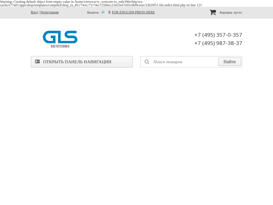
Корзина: (226, 12)
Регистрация (50, 12)
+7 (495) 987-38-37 (218, 43)
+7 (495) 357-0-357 (218, 34)
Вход (34, 12)
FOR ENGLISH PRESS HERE (133, 12)
